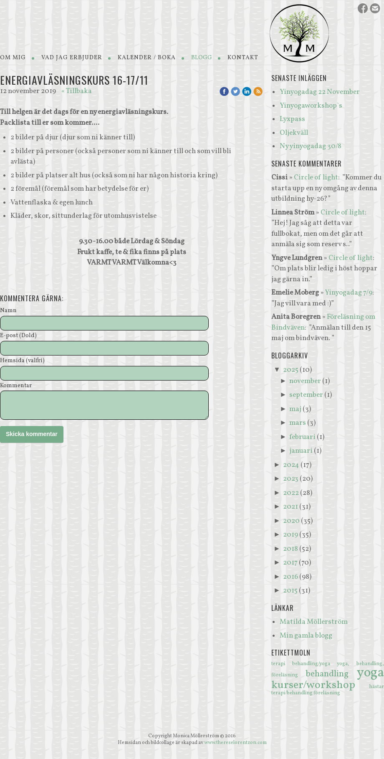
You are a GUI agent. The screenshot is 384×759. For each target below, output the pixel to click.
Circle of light (316, 177)
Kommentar (16, 386)
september (306, 395)
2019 (290, 535)
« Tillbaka (76, 91)
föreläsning (326, 693)
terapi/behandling (292, 693)
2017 (290, 562)
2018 (290, 549)
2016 (290, 577)
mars (297, 423)
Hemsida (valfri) (22, 361)
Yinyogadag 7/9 (348, 293)
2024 (291, 465)
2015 (290, 590)
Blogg (201, 58)
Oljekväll (294, 133)
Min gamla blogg (306, 635)
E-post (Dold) (18, 336)
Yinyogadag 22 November (320, 92)
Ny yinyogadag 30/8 (310, 146)
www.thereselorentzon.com (235, 742)
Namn (8, 311)
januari (301, 451)
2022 (291, 493)
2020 (291, 521)
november (305, 381)
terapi (281, 664)
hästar (376, 686)
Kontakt (242, 58)
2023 (290, 479)
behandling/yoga (314, 664)
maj (295, 409)
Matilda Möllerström (314, 622)
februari (302, 437)
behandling (331, 674)
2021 (290, 507)
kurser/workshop (320, 685)
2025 (290, 370)
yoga (370, 673)
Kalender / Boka (147, 58)
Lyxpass (292, 119)
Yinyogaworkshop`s (311, 106)
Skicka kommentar (32, 434)
